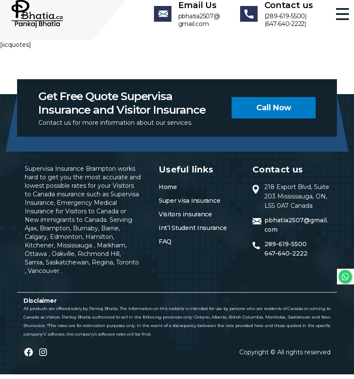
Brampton (55, 233)
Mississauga (75, 250)
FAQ (165, 246)
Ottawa (37, 258)
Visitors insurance (185, 219)
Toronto (127, 267)
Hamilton (98, 241)
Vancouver (44, 275)
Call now (273, 112)
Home (168, 191)
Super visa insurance (190, 205)
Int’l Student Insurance (193, 232)
